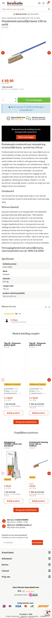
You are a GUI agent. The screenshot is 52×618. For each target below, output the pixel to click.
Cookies (43, 616)
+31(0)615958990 (21, 520)
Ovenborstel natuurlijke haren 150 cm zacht (23, 18)
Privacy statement (12, 616)
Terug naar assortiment (26, 422)
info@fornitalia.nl (24, 525)
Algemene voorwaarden (29, 616)
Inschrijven (37, 542)
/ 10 (26, 591)
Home (4, 18)
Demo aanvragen (26, 137)
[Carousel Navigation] (47, 307)
